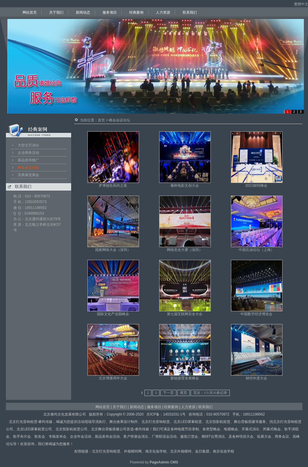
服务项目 (110, 12)
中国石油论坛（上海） (256, 250)
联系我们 (190, 12)
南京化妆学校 (156, 451)
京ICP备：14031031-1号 (166, 414)
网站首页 (30, 12)
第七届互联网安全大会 (184, 314)
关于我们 (56, 12)
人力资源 (163, 12)
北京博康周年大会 (113, 378)
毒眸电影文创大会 (184, 185)
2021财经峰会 (256, 185)
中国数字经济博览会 (256, 314)
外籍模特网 (133, 451)
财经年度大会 (256, 378)
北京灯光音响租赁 (106, 451)
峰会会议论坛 (28, 167)
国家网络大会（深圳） (113, 250)
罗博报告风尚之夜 (113, 185)
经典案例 (136, 12)
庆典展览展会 (28, 175)
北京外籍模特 (180, 451)
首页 (101, 120)
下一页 (168, 393)
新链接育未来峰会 (184, 378)
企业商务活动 (28, 153)
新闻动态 (83, 12)
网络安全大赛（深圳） (184, 250)
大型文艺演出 (28, 145)
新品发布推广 (28, 160)
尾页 (183, 393)
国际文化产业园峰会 (113, 314)
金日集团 (202, 451)
